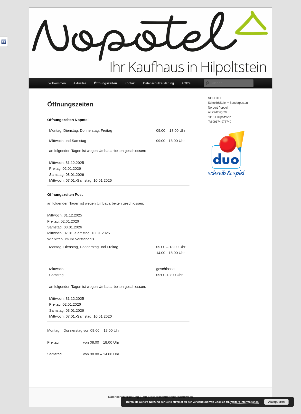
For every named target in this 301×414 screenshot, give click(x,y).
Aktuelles (79, 83)
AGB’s (185, 83)
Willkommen (57, 83)
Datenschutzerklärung (158, 83)
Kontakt (130, 83)
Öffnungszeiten (105, 83)
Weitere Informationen (244, 401)
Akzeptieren (276, 402)
